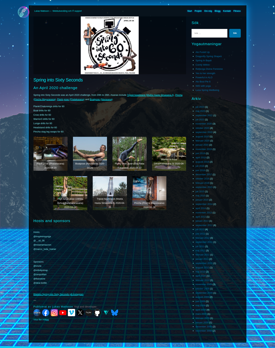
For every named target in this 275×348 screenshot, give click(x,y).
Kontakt (227, 11)
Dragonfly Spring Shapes (209, 56)
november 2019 (204, 149)
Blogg (218, 11)
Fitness (237, 11)
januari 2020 (202, 144)
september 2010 (204, 263)
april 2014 (201, 208)
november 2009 (204, 284)
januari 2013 (202, 221)
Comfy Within (202, 64)
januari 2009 (202, 322)
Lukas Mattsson (41, 11)
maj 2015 (200, 195)
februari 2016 (202, 183)
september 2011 (204, 242)
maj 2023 (200, 111)
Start (189, 11)
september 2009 (204, 292)
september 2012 (204, 225)
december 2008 (204, 326)
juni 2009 (200, 301)
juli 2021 (200, 119)
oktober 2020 (202, 128)
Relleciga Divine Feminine (209, 69)
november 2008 (204, 330)
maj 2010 (200, 271)
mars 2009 (201, 314)
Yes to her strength (205, 73)
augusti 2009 (202, 297)
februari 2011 (202, 254)
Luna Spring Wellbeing (207, 90)
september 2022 (204, 115)
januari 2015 (202, 199)
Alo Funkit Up (203, 52)
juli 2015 (200, 191)
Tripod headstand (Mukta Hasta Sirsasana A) (150, 95)
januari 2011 (202, 259)
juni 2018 (200, 170)
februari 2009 (202, 318)
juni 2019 (200, 153)
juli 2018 (200, 166)
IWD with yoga (203, 86)
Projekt (198, 11)
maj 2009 (200, 305)
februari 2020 (202, 140)
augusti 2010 (202, 267)
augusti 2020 (202, 136)
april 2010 (201, 275)
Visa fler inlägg (41, 319)
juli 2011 (200, 246)
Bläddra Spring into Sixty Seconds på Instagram (58, 294)
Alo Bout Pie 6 (203, 81)
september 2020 (204, 132)
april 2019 (201, 157)
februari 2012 (202, 238)
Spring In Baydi (203, 60)
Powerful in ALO (204, 77)
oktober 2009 (202, 288)
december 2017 (204, 174)
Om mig (208, 11)
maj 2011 (200, 250)
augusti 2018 (202, 161)
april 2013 (201, 216)
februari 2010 (202, 280)
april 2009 (201, 309)
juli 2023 (200, 107)
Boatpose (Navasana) (101, 99)
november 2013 (204, 212)
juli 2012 (200, 229)
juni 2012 (200, 233)
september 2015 (204, 187)
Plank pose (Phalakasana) (71, 99)
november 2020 (204, 123)
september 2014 (204, 204)
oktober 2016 (202, 178)
